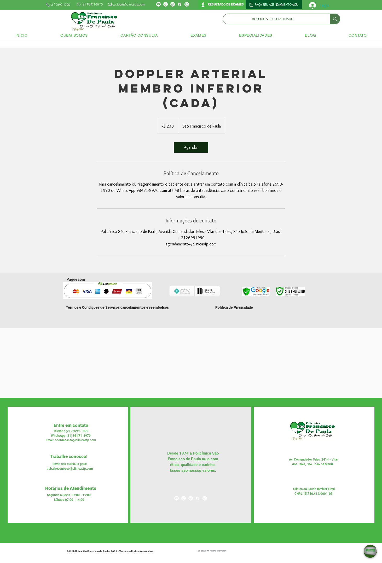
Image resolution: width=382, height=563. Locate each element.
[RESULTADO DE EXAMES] (222, 4)
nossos (194, 470)
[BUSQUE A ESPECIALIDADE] (272, 19)
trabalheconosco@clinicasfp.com (70, 468)
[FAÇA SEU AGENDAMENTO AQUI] (274, 4)
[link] (191, 147)
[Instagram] (186, 4)
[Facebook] (179, 4)
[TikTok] (165, 4)
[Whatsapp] (172, 4)
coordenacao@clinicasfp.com (75, 440)
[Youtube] (158, 4)
